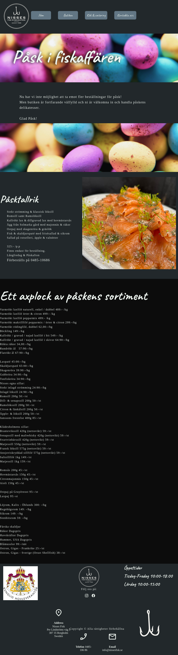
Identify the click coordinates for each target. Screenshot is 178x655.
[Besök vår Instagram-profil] (86, 595)
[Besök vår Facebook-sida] (93, 595)
